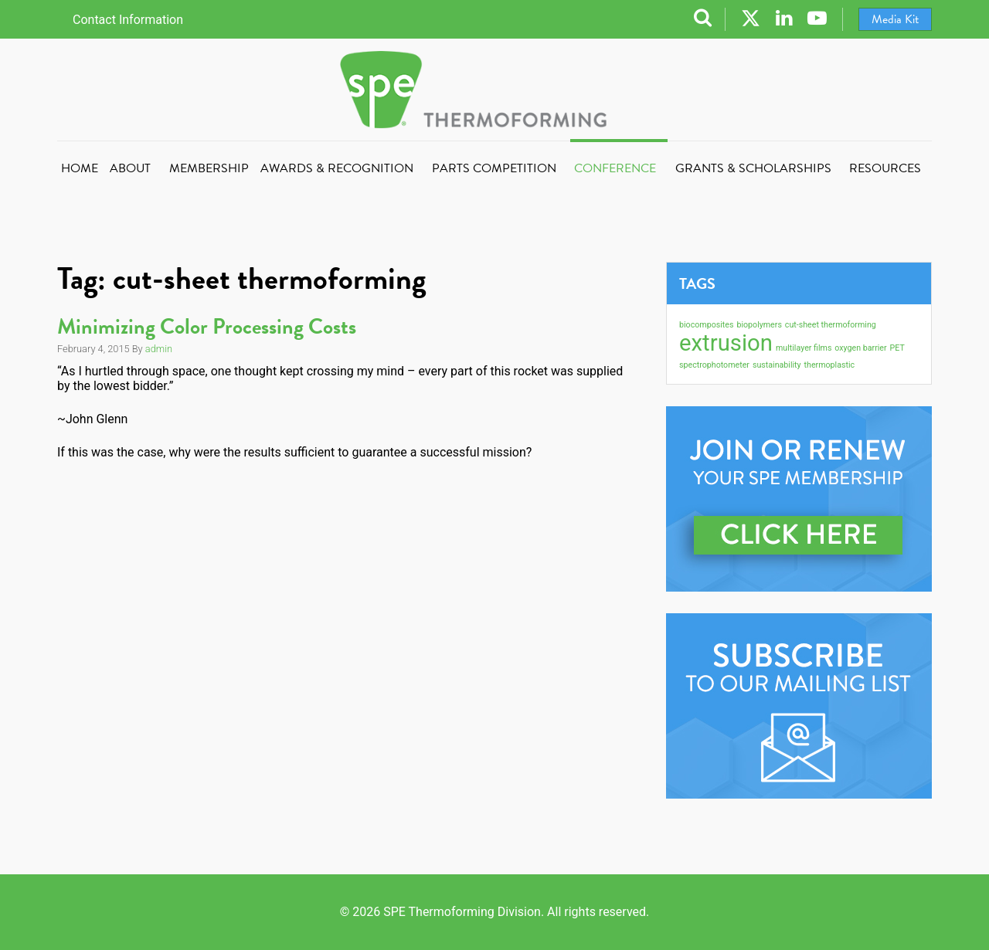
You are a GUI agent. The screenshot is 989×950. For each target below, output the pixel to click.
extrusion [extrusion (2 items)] (726, 343)
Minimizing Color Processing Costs (206, 326)
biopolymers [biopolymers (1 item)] (758, 325)
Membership (209, 168)
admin (158, 349)
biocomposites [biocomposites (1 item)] (706, 325)
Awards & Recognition (336, 168)
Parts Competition (494, 168)
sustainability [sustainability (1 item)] (777, 365)
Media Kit (895, 19)
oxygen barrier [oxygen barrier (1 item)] (860, 348)
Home (79, 168)
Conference (615, 168)
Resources (885, 168)
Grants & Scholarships (753, 168)
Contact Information (128, 19)
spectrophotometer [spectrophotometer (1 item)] (714, 365)
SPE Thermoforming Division (494, 89)
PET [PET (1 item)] (897, 348)
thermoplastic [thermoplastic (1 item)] (829, 365)
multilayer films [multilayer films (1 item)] (803, 348)
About (130, 168)
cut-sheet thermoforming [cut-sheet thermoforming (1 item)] (830, 325)
